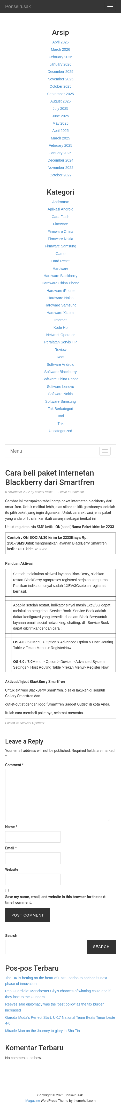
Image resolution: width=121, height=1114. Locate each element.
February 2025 (60, 145)
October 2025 (61, 86)
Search (11, 935)
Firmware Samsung (60, 246)
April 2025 (60, 131)
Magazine (32, 1101)
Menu (16, 451)
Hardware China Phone (60, 283)
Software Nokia (60, 394)
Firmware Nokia (60, 239)
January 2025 (61, 153)
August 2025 (60, 101)
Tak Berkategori (60, 409)
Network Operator (60, 335)
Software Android (60, 364)
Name (11, 827)
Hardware (61, 268)
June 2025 (60, 116)
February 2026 (60, 57)
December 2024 (60, 160)
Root (60, 357)
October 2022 (61, 175)
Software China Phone (60, 379)
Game (60, 254)
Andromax (60, 202)
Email (11, 848)
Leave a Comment (71, 492)
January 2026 (61, 64)
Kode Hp (60, 327)
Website (11, 869)
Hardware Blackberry (61, 276)
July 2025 (60, 108)
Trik (61, 423)
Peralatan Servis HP (60, 342)
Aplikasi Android (60, 209)
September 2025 (60, 94)
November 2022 (60, 167)
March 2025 (60, 138)
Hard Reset (60, 261)
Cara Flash (60, 217)
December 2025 (60, 71)
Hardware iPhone (60, 291)
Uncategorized (60, 431)
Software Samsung (60, 401)
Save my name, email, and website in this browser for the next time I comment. (55, 900)
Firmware (60, 224)
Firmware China (60, 231)
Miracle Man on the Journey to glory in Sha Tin (42, 1031)
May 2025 (60, 123)
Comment (14, 765)
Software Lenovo (60, 387)
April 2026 (60, 42)
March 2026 (60, 49)
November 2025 (60, 79)
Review (60, 350)
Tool (60, 416)
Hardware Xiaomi (60, 313)
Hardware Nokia (60, 298)
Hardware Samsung (60, 305)
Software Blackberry (60, 372)
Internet (60, 320)
